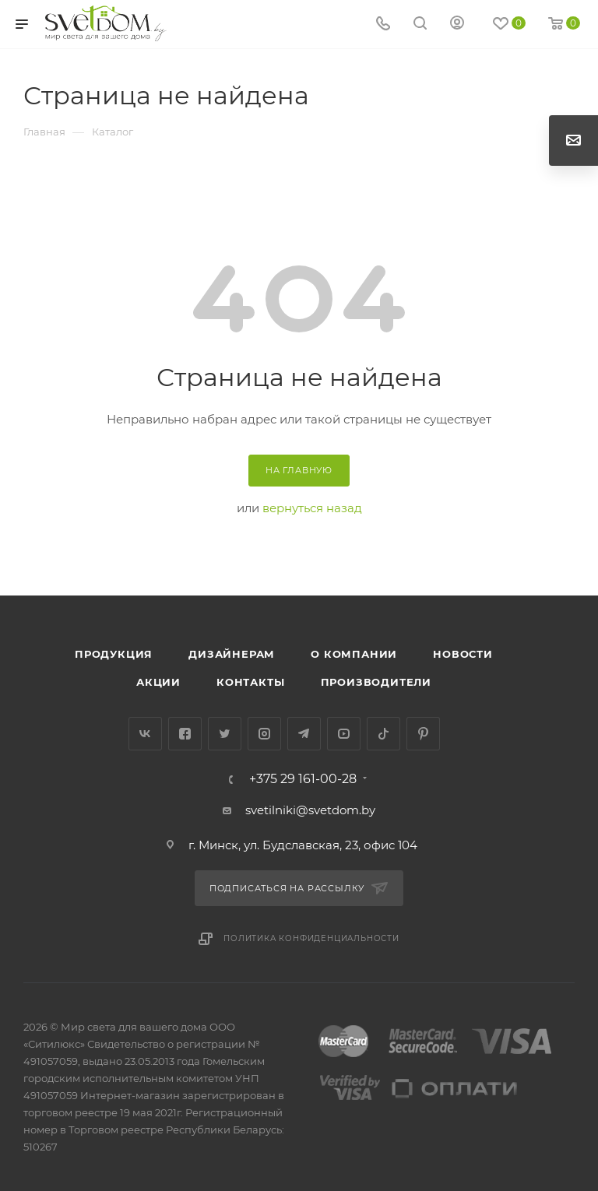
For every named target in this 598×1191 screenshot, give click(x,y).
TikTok (383, 733)
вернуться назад (312, 508)
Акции (158, 682)
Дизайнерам (231, 654)
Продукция (114, 654)
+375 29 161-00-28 (303, 779)
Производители (376, 682)
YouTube (344, 733)
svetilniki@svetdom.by (310, 810)
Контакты (250, 682)
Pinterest (423, 733)
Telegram (304, 733)
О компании (354, 654)
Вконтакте (145, 733)
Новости (463, 654)
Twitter (224, 733)
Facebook (185, 733)
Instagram (264, 733)
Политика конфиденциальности (311, 938)
